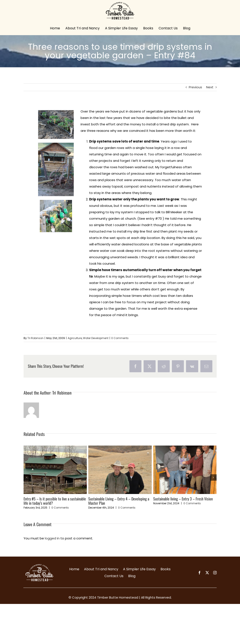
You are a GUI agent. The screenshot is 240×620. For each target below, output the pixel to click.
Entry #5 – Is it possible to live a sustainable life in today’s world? (55, 501)
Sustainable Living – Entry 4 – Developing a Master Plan (118, 501)
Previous (195, 87)
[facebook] (199, 572)
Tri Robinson (35, 338)
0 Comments (120, 338)
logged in (52, 538)
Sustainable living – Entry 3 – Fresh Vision (183, 498)
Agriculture (75, 338)
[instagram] (215, 572)
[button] (27, 477)
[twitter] (207, 572)
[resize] (56, 169)
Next (209, 87)
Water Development (95, 338)
